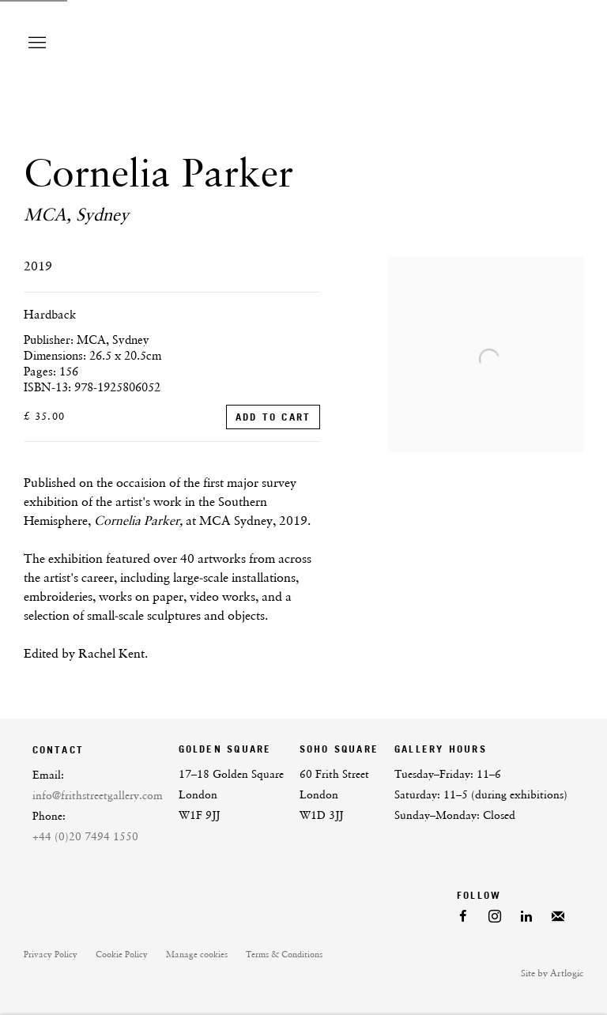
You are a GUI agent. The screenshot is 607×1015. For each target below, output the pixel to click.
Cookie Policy (122, 954)
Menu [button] (35, 43)
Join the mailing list (558, 917)
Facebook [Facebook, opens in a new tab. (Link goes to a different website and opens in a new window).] (463, 917)
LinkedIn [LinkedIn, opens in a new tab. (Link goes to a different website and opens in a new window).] (526, 917)
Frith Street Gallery (449, 43)
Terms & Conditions (284, 954)
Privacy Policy (50, 954)
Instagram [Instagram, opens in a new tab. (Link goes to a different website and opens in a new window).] (494, 917)
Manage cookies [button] (197, 954)
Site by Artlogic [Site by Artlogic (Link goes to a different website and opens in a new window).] (552, 973)
